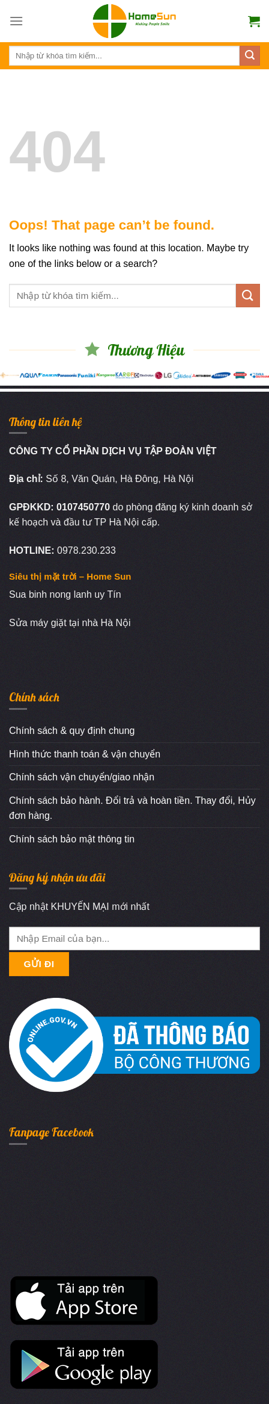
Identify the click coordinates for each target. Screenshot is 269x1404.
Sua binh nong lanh (50, 594)
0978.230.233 (86, 550)
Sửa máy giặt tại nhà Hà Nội (70, 623)
